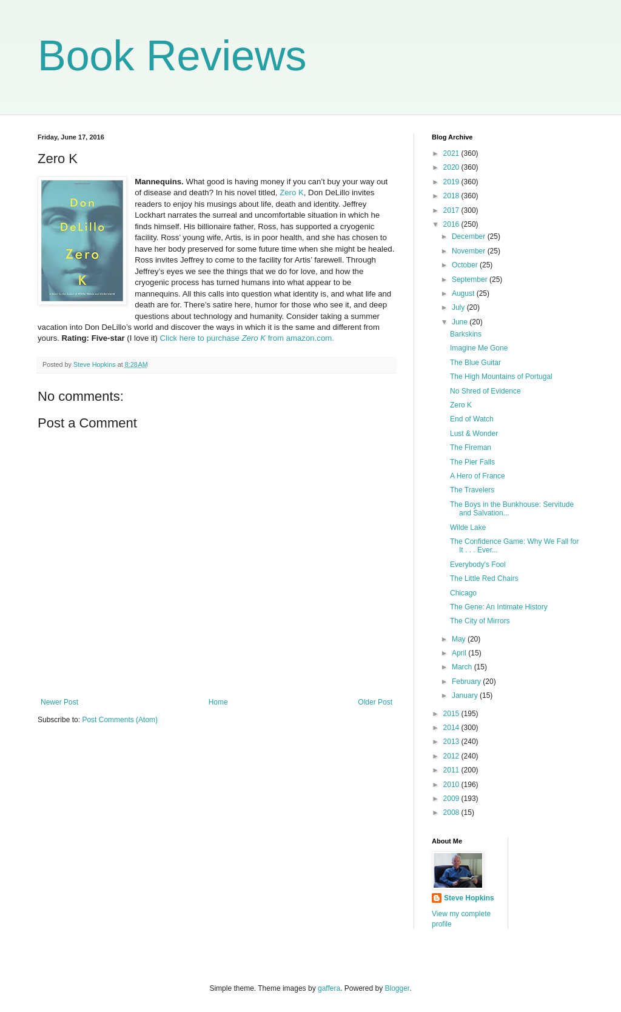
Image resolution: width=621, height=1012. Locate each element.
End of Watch (472, 419)
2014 (452, 727)
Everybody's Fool (478, 564)
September (470, 279)
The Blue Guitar (475, 362)
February (467, 681)
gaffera (329, 988)
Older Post (375, 702)
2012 (452, 756)
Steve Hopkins (469, 898)
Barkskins (466, 334)
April (460, 653)
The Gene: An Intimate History (499, 607)
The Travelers (472, 490)
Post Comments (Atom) (120, 719)
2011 (452, 770)
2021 (452, 153)
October (466, 265)
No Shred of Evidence (485, 391)
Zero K (292, 192)
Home (218, 702)
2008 (452, 812)
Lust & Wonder (474, 433)
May (460, 639)
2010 (452, 784)
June (460, 322)
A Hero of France (477, 476)
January (466, 695)
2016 (452, 224)
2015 (452, 713)
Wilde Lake (468, 527)
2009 (452, 798)
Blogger (397, 988)
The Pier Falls (472, 462)
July (459, 307)
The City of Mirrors (480, 621)
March (463, 667)
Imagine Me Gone (479, 348)
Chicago (463, 593)
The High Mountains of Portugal (501, 376)
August (464, 293)
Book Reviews (172, 55)
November (470, 251)
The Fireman (470, 447)
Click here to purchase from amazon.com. (246, 338)
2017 (452, 210)
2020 (452, 167)
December (470, 236)
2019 (452, 182)
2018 (452, 196)
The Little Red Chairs (484, 578)
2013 (452, 741)
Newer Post (59, 702)
